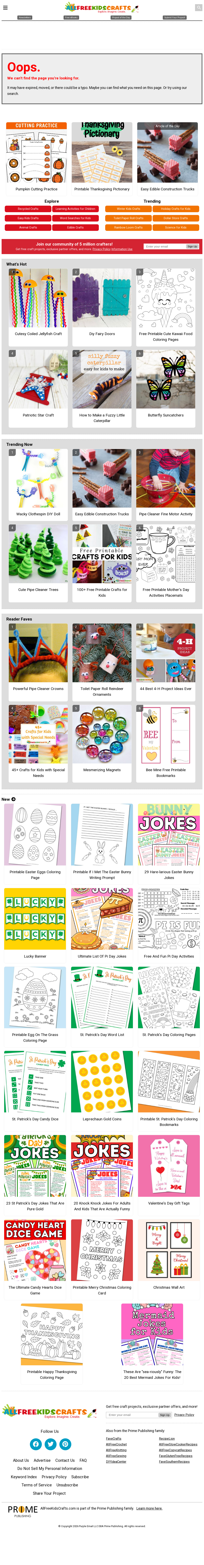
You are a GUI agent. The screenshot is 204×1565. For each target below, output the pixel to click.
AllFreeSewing (116, 1457)
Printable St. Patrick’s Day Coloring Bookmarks (169, 1123)
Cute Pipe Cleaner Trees (38, 591)
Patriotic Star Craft (38, 416)
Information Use (121, 250)
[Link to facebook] (36, 1446)
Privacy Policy (102, 250)
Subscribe (80, 1478)
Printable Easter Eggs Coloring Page (35, 876)
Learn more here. (149, 1510)
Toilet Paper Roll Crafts (128, 220)
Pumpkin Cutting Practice (36, 191)
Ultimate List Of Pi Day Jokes (102, 958)
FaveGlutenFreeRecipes (175, 1457)
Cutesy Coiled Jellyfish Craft (38, 335)
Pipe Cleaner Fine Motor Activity (165, 516)
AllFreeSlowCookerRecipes (178, 1446)
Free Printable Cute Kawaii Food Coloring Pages (165, 338)
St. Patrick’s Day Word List (102, 1036)
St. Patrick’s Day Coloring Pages (169, 1036)
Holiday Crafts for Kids (175, 210)
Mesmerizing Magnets (102, 771)
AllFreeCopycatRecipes (175, 1452)
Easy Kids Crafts (28, 220)
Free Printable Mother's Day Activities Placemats (166, 594)
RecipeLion (167, 1440)
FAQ (83, 1462)
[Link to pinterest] (65, 1446)
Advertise (42, 1462)
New (9, 801)
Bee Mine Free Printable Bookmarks (166, 774)
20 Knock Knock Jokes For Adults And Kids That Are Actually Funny (102, 1208)
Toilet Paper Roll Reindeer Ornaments (102, 693)
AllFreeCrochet (116, 1446)
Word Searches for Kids (75, 220)
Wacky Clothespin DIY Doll (38, 516)
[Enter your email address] (132, 1417)
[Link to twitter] (51, 1446)
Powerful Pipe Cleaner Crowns (38, 690)
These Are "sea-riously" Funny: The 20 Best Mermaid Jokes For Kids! (152, 1376)
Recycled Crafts (28, 210)
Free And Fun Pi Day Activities (169, 958)
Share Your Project (49, 1495)
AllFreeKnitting (116, 1452)
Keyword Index (24, 1478)
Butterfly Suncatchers (166, 416)
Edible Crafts (75, 229)
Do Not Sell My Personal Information (49, 1470)
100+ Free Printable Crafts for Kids (102, 594)
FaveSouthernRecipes (174, 1463)
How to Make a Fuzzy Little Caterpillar (102, 419)
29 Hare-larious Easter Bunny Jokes (168, 876)
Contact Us (65, 1462)
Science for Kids (175, 229)
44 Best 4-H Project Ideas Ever (166, 690)
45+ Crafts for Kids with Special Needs (38, 774)
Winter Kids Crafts (128, 210)
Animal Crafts (28, 229)
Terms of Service (37, 1486)
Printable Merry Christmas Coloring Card (102, 1292)
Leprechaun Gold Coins (102, 1120)
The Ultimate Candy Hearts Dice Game (35, 1292)
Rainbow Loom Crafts (128, 229)
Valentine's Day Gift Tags (169, 1205)
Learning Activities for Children (75, 210)
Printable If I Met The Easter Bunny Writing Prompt (102, 876)
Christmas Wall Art (168, 1289)
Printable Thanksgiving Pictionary (101, 191)
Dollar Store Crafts (176, 220)
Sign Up (192, 248)
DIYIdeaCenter (116, 1463)
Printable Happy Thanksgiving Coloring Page (52, 1376)
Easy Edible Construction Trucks (167, 191)
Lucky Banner (35, 958)
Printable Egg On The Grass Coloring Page (35, 1039)
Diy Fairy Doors (102, 335)
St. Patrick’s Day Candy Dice (35, 1120)
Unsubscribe (67, 1486)
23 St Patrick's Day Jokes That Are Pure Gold (35, 1208)
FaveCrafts (113, 1440)
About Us (21, 1462)
